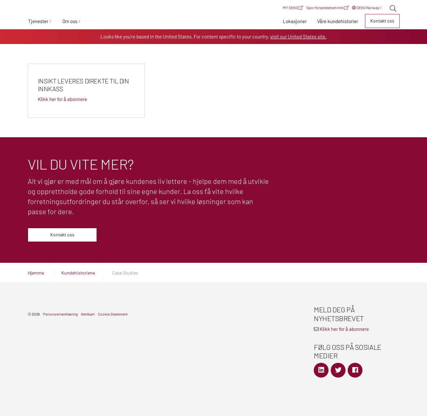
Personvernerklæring (60, 314)
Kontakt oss (382, 20)
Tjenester (38, 21)
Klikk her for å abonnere (344, 329)
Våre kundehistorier (337, 21)
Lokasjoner (295, 21)
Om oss (69, 21)
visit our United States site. (298, 36)
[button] (40, 21)
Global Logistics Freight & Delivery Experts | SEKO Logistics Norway (213, 22)
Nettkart (88, 314)
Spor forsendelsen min (327, 7)
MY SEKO (293, 7)
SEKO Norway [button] (366, 7)
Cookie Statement (113, 314)
